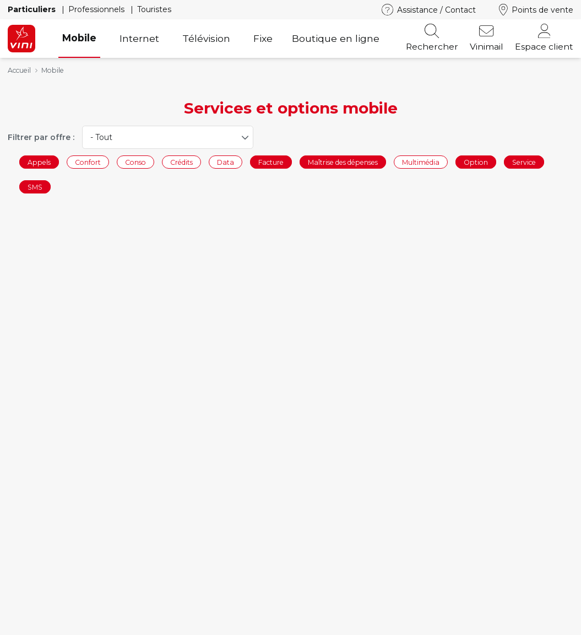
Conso (135, 162)
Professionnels (97, 9)
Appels (39, 162)
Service (524, 162)
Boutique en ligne (335, 38)
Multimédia (420, 162)
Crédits (181, 162)
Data (225, 162)
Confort (88, 162)
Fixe (263, 38)
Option (476, 162)
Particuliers (33, 9)
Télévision (206, 38)
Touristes (154, 9)
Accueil (19, 70)
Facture (271, 162)
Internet (139, 38)
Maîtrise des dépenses (343, 162)
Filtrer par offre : (41, 137)
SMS (35, 187)
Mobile (79, 38)
